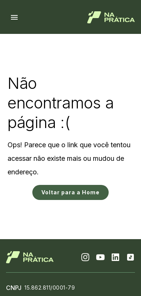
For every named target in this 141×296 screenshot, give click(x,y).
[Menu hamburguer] (14, 17)
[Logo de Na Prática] (111, 17)
